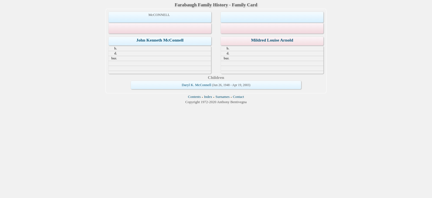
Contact (238, 97)
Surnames (222, 97)
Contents (194, 97)
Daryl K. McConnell (196, 85)
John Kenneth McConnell (160, 40)
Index (208, 97)
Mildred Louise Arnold (272, 40)
